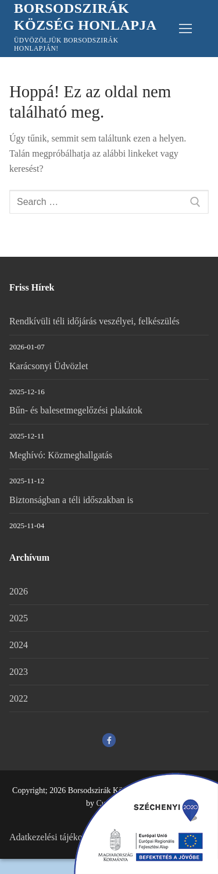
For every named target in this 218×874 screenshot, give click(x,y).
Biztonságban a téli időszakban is (71, 500)
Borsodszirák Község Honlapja (85, 17)
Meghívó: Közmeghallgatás (60, 455)
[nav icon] (185, 28)
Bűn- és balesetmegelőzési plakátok (75, 410)
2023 (18, 672)
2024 (18, 645)
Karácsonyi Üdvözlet (48, 366)
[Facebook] (109, 739)
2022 (18, 698)
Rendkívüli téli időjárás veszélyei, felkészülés (94, 321)
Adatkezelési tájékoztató (55, 837)
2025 (18, 618)
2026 (18, 591)
